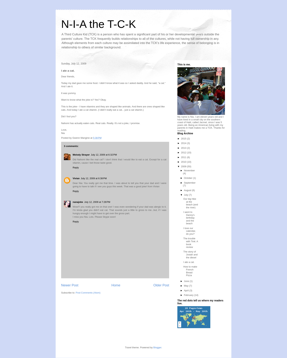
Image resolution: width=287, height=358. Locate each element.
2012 (184, 152)
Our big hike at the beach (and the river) (190, 203)
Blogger (157, 347)
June (187, 281)
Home (115, 285)
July (186, 194)
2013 (184, 148)
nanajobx (78, 202)
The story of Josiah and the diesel (190, 254)
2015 (184, 138)
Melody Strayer (81, 154)
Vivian (76, 178)
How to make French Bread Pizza (190, 271)
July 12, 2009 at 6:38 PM (94, 178)
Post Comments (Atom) (88, 292)
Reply (76, 167)
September (190, 182)
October (188, 178)
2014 (184, 143)
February (189, 295)
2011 (184, 157)
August (188, 190)
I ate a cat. (188, 262)
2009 (184, 166)
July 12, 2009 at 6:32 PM (104, 154)
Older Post (161, 285)
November (189, 170)
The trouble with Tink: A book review (190, 242)
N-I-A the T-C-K (98, 24)
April (186, 290)
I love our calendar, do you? (189, 231)
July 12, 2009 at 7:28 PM (97, 202)
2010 (184, 161)
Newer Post (69, 285)
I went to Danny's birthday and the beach (189, 218)
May (186, 285)
